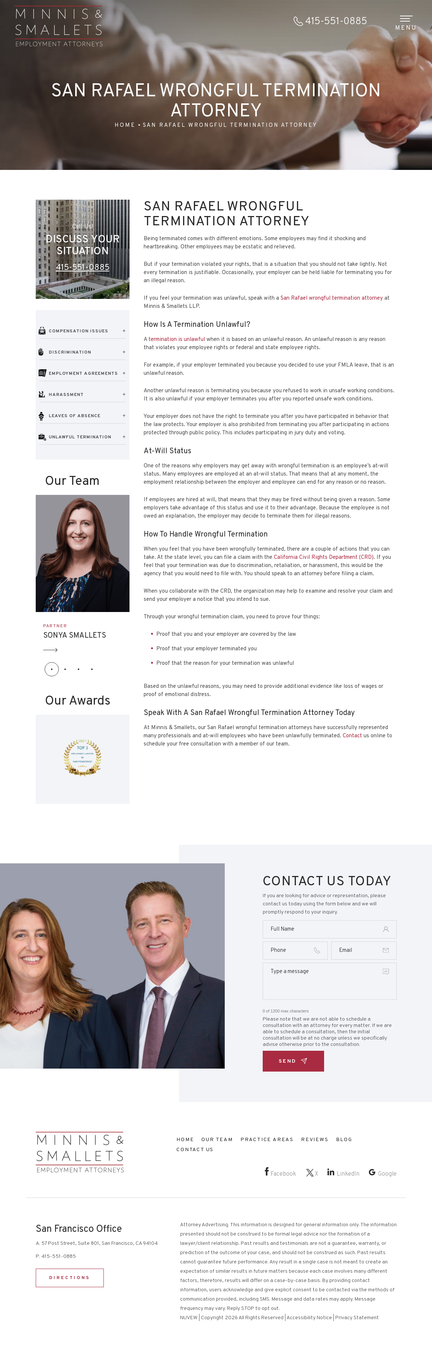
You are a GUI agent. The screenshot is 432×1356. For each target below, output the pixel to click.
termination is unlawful (176, 339)
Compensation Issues (78, 331)
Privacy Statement (357, 1318)
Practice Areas (267, 1140)
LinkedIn (348, 1174)
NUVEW (189, 1318)
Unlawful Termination (80, 437)
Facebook (283, 1174)
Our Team (217, 1140)
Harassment (66, 395)
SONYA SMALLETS (74, 636)
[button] (51, 669)
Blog (344, 1140)
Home (185, 1140)
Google (387, 1174)
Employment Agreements (83, 374)
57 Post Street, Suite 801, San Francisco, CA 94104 (99, 1243)
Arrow (50, 650)
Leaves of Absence (74, 416)
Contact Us (195, 1150)
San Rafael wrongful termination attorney (332, 298)
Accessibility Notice (309, 1318)
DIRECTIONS (69, 1278)
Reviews (315, 1140)
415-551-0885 (336, 22)
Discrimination (70, 352)
